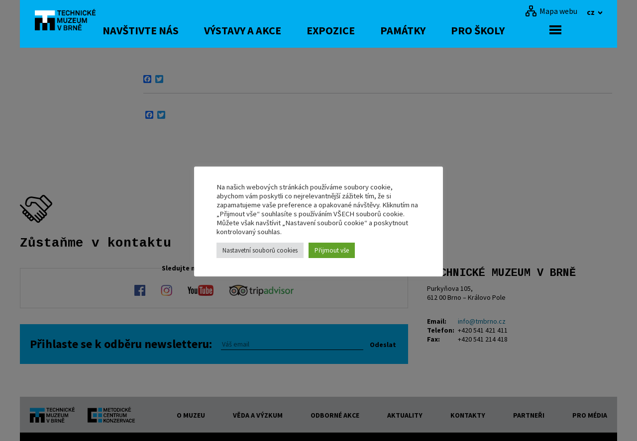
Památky (443, 30)
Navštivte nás (181, 30)
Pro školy (518, 30)
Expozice (371, 30)
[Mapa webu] (551, 11)
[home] (71, 22)
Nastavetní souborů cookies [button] (260, 250)
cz (591, 12)
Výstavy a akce (283, 30)
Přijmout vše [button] (332, 250)
